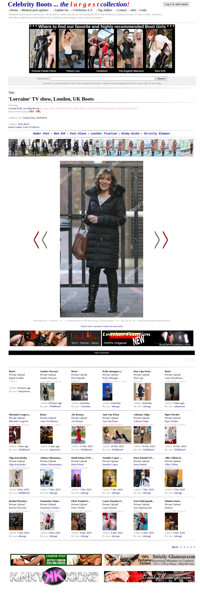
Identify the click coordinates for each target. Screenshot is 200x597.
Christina (85, 406)
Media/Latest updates (35, 10)
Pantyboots (24, 391)
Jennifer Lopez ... (112, 457)
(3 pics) (56, 467)
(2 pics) (181, 381)
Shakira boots (172, 501)
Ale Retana (77, 414)
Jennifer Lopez (110, 464)
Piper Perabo (172, 414)
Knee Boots (23, 124)
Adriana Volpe (142, 414)
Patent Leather (15, 127)
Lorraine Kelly (15, 108)
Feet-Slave (78, 133)
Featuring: (13, 105)
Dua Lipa (138, 377)
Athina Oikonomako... (51, 464)
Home (14, 10)
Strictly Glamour (157, 133)
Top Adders (105, 10)
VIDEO (13, 381)
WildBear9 (55, 406)
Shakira (169, 507)
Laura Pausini (110, 507)
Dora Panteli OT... (144, 457)
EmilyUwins (29, 117)
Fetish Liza (72, 70)
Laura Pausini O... (113, 501)
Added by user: (15, 117)
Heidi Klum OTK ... (82, 457)
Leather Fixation (104, 133)
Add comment (101, 352)
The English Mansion (131, 70)
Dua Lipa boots (142, 371)
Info (133, 10)
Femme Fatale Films (44, 70)
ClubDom (102, 70)
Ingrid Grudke (16, 377)
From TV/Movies (31, 127)
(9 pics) (181, 424)
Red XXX (160, 70)
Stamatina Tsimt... (50, 501)
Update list (62, 10)
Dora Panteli (140, 464)
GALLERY (46, 381)
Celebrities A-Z (82, 10)
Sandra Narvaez (49, 371)
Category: (13, 124)
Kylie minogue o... (113, 371)
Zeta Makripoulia (143, 507)
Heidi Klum (77, 464)
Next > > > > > (183, 547)
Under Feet (41, 133)
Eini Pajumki (78, 377)
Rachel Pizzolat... (18, 501)
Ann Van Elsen (111, 414)
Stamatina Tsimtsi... (50, 507)
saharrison (179, 406)
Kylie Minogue (110, 377)
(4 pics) (25, 424)
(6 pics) (150, 424)
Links (143, 10)
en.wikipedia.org (31, 108)
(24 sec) (83, 467)
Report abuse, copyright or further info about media (102, 326)
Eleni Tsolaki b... (80, 501)
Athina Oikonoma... (51, 457)
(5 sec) (176, 467)
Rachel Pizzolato (18, 507)
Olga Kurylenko (18, 457)
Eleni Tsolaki (78, 507)
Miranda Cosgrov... (19, 414)
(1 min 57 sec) (118, 381)
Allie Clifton (171, 464)
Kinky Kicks (130, 133)
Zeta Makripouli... (144, 501)
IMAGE (75, 381)
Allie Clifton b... (174, 457)
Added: (13, 387)
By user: (13, 391)
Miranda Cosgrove (19, 421)
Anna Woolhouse (174, 377)
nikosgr (116, 406)
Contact (122, 10)
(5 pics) (56, 381)
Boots (12, 371)
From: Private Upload (18, 111)
